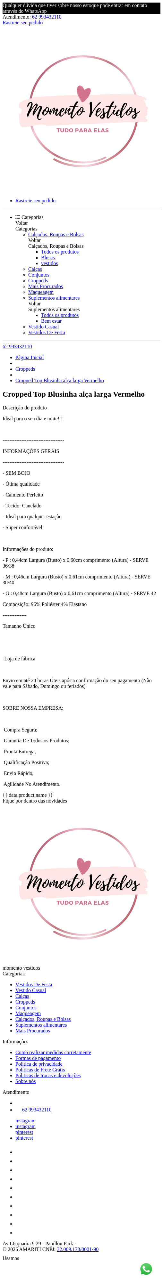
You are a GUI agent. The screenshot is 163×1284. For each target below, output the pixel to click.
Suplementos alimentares (54, 298)
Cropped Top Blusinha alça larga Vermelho (59, 380)
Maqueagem (41, 292)
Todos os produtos (60, 251)
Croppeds (38, 280)
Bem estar (51, 321)
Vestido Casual (43, 326)
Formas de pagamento (38, 1058)
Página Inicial (29, 357)
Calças (35, 269)
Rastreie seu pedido (23, 22)
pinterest (24, 1132)
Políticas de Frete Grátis (40, 1069)
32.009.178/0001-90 (78, 1249)
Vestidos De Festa (46, 332)
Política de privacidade (39, 1064)
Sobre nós (25, 1081)
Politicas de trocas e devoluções (48, 1075)
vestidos (49, 263)
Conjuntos (38, 275)
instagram (25, 1120)
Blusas (48, 257)
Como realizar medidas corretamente (53, 1052)
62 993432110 (46, 17)
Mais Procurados (45, 286)
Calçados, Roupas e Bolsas (55, 234)
